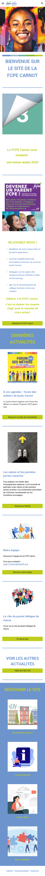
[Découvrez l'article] (22, 506)
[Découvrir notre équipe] (22, 572)
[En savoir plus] (22, 639)
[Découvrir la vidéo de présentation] (22, 417)
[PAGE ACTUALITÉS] (22, 671)
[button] (3, 3)
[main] (22, 68)
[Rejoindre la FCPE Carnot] (22, 323)
